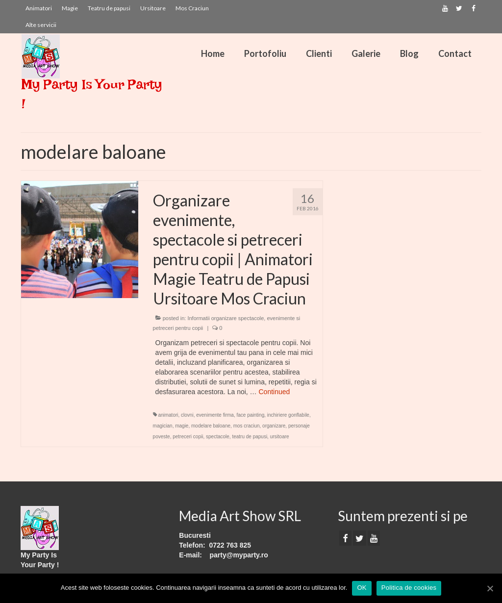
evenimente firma (215, 415)
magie (181, 425)
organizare (273, 425)
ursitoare (279, 436)
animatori (168, 415)
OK (361, 587)
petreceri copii (188, 436)
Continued (274, 392)
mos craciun (246, 425)
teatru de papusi (249, 436)
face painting (250, 415)
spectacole (217, 436)
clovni (187, 415)
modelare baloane (210, 425)
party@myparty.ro (239, 555)
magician (163, 425)
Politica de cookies (408, 587)
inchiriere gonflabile (288, 415)
